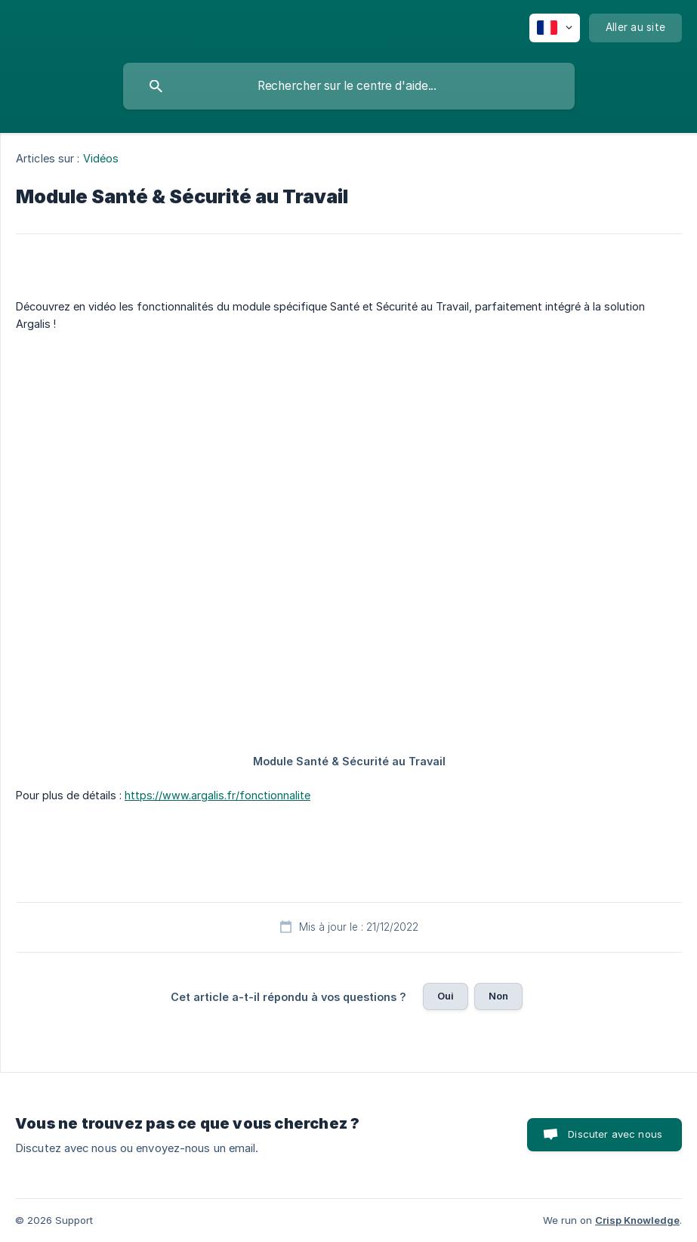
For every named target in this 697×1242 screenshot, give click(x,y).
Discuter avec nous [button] (615, 1134)
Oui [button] (445, 996)
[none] (554, 28)
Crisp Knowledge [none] (637, 1220)
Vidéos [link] (101, 158)
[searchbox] (349, 86)
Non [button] (498, 996)
